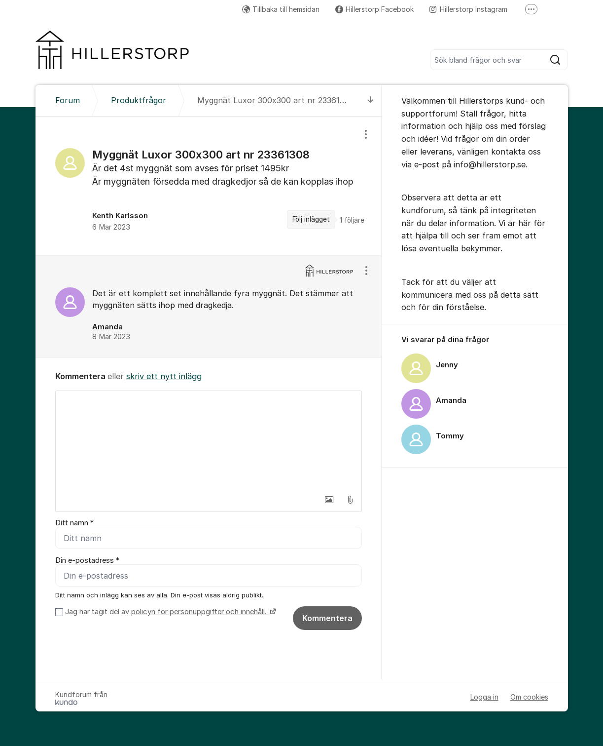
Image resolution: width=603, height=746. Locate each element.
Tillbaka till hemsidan (280, 9)
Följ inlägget (311, 219)
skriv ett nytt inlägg (164, 376)
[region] (208, 186)
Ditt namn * (74, 522)
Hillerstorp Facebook (374, 9)
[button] (329, 500)
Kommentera (327, 618)
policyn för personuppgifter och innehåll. (200, 611)
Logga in (484, 697)
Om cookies (529, 697)
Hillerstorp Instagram (468, 9)
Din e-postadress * (87, 560)
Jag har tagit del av (169, 611)
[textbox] (208, 440)
